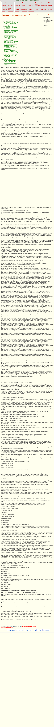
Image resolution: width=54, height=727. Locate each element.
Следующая (46, 630)
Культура (10, 5)
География (24, 2)
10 (41, 630)
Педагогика (17, 6)
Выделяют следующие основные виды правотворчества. (10, 56)
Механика (50, 5)
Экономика (24, 11)
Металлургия (44, 5)
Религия (43, 6)
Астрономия (11, 2)
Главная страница (20, 0)
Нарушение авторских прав (7, 627)
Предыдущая (11, 630)
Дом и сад (31, 2)
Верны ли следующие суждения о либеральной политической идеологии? (11, 51)
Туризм (30, 9)
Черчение (10, 11)
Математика (31, 5)
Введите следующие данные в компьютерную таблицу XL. (10, 48)
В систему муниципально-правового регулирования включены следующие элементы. (11, 31)
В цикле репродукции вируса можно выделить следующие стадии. (10, 44)
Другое (42, 2)
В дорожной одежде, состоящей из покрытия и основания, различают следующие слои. (11, 23)
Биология (17, 2)
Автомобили (4, 2)
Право (30, 6)
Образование (5, 6)
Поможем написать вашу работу (29, 626)
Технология (24, 9)
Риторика (50, 6)
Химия (3, 11)
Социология (4, 9)
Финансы (50, 9)
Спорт (9, 9)
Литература (17, 5)
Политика (24, 6)
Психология (37, 6)
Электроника (31, 11)
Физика (36, 9)
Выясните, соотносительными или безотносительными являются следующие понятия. (10, 62)
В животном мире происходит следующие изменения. (10, 27)
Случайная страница (34, 0)
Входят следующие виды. (11, 54)
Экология (17, 11)
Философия (44, 9)
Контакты (27, 0)
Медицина (37, 5)
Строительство (18, 9)
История (4, 5)
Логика (23, 5)
